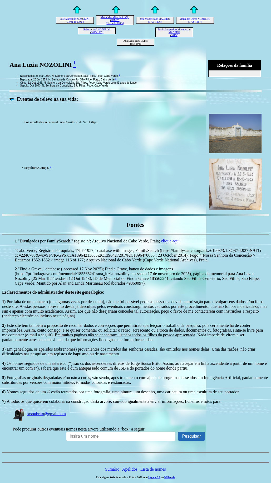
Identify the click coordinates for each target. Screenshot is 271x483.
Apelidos (129, 469)
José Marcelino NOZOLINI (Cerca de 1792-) (74, 20)
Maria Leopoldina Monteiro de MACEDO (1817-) (174, 32)
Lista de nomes (153, 469)
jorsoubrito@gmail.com (39, 414)
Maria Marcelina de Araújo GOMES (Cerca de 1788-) (115, 20)
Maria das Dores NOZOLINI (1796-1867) (195, 20)
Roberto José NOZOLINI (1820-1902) (96, 31)
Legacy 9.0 (154, 477)
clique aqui (170, 241)
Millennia (169, 477)
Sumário (112, 469)
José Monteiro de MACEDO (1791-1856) (155, 20)
